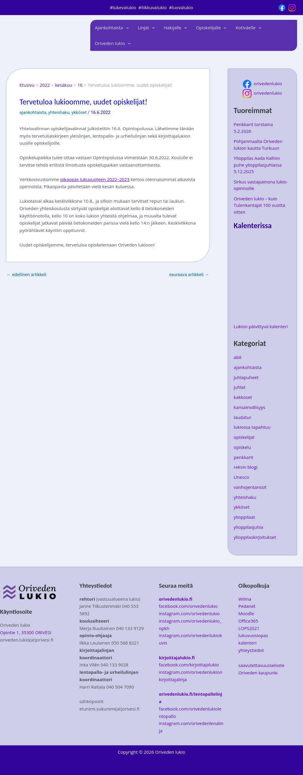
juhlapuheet (246, 377)
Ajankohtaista (111, 28)
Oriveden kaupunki (258, 673)
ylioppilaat (244, 517)
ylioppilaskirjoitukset (255, 537)
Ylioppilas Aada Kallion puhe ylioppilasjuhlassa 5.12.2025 (258, 164)
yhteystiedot (251, 650)
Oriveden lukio (112, 43)
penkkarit (243, 457)
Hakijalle (174, 28)
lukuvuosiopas (253, 635)
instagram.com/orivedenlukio (189, 613)
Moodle (246, 613)
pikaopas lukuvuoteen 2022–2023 (95, 179)
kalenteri (247, 643)
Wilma (245, 599)
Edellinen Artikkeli (26, 275)
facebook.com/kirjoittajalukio (189, 665)
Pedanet (247, 606)
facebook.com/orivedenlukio (188, 606)
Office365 (248, 621)
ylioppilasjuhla (248, 527)
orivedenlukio (262, 83)
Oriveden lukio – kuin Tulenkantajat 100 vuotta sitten (259, 205)
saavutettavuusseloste (261, 665)
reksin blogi (245, 467)
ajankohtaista (33, 112)
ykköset (78, 112)
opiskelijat (244, 437)
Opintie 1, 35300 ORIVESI (25, 632)
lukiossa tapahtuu (252, 427)
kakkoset (243, 397)
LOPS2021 (249, 628)
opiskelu (242, 447)
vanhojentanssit (250, 487)
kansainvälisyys (249, 407)
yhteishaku (59, 112)
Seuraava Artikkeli (189, 275)
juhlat (240, 387)
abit (238, 357)
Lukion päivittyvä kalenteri (261, 326)
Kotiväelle (247, 28)
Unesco (241, 477)
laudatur (243, 417)
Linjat (145, 28)
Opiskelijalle (210, 28)
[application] (125, 27)
